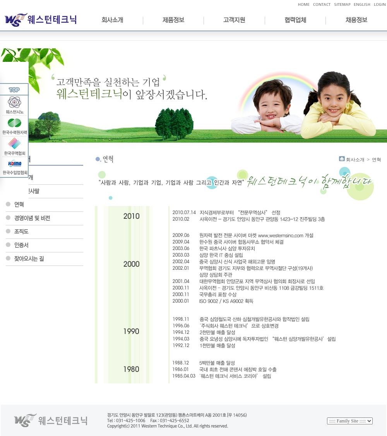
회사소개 (112, 20)
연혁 (19, 205)
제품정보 (173, 20)
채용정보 (356, 20)
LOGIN (380, 4)
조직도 (21, 232)
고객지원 (234, 20)
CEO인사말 (26, 191)
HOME (304, 4)
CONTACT (321, 4)
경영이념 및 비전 (32, 218)
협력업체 (295, 20)
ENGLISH (362, 4)
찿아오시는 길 (29, 259)
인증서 (21, 245)
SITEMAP (342, 4)
